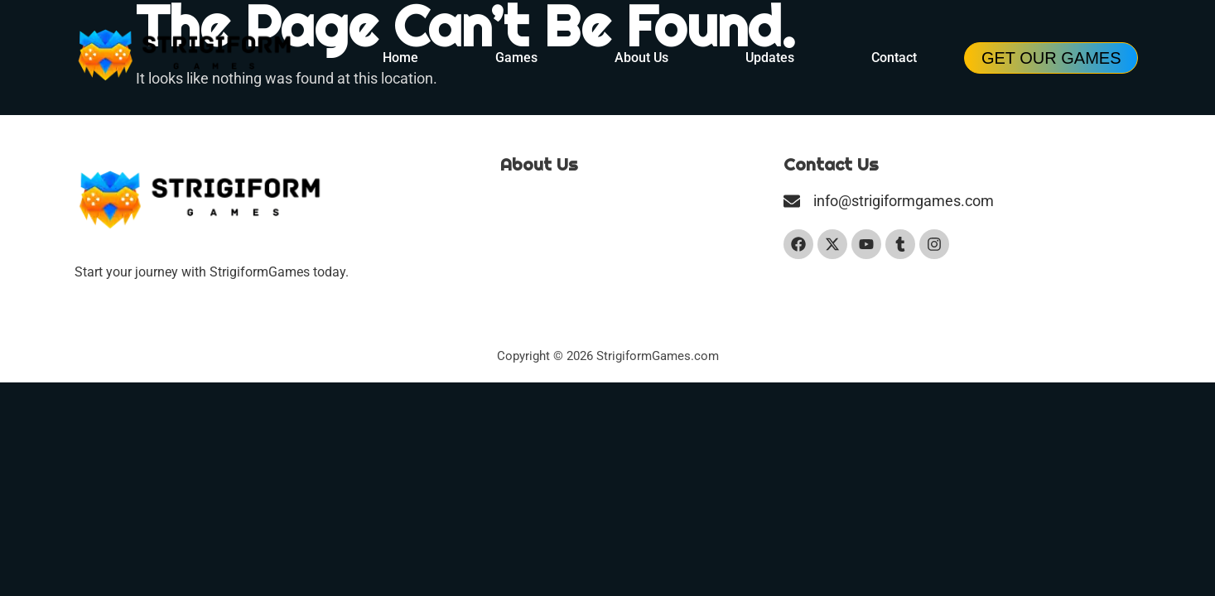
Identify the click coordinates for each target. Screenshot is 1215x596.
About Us (641, 57)
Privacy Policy (541, 256)
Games (516, 57)
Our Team (528, 200)
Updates (769, 57)
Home (400, 57)
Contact (894, 57)
